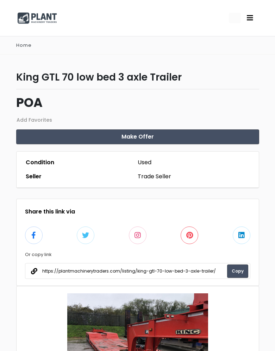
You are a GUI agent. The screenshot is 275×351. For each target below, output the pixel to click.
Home (24, 45)
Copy (238, 271)
